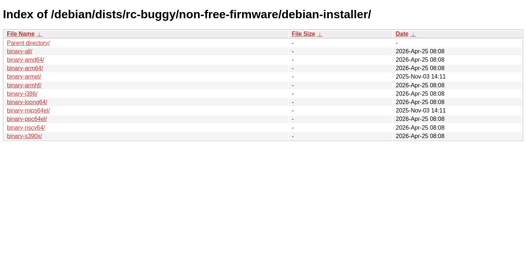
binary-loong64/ (27, 102)
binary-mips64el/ (28, 110)
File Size (303, 34)
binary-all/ (19, 51)
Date (402, 34)
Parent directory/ (28, 43)
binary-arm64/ (25, 68)
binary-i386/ (22, 94)
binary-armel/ (24, 76)
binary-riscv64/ (26, 128)
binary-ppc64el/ (27, 119)
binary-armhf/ (24, 85)
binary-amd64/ (25, 60)
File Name (21, 34)
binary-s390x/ (24, 136)
